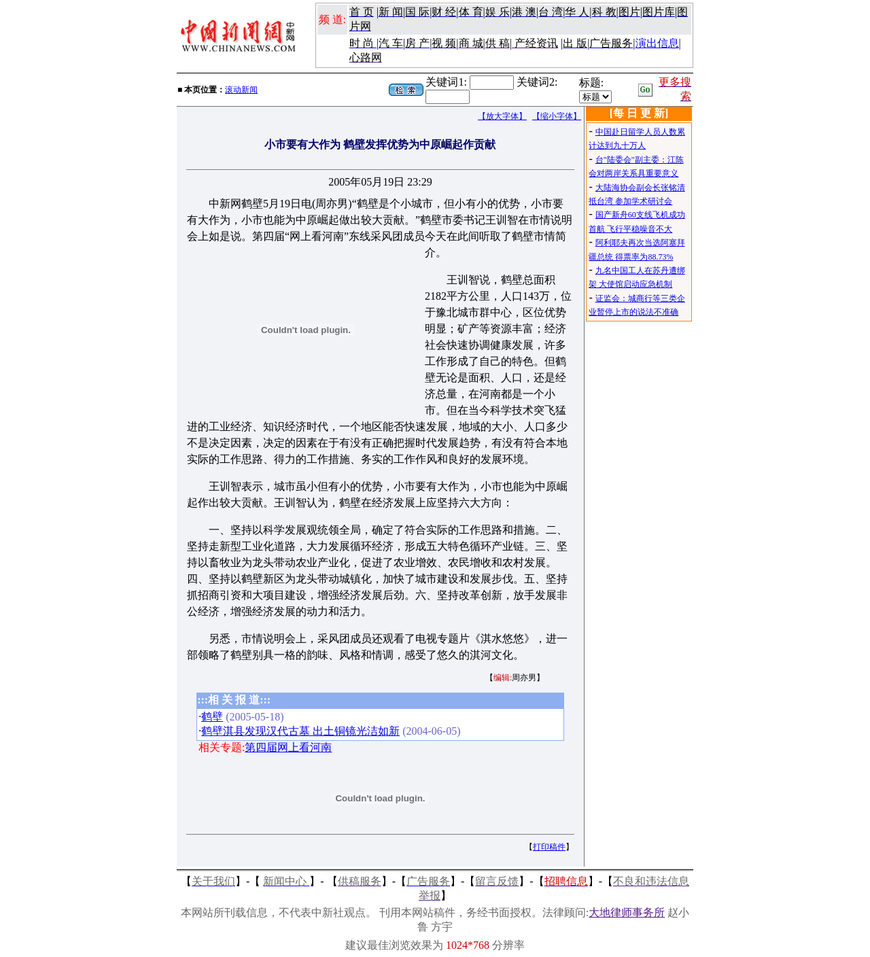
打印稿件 (549, 847)
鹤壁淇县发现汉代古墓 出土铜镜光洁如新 (300, 731)
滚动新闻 (241, 89)
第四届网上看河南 (288, 747)
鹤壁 (212, 717)
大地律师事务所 (627, 912)
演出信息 (657, 43)
